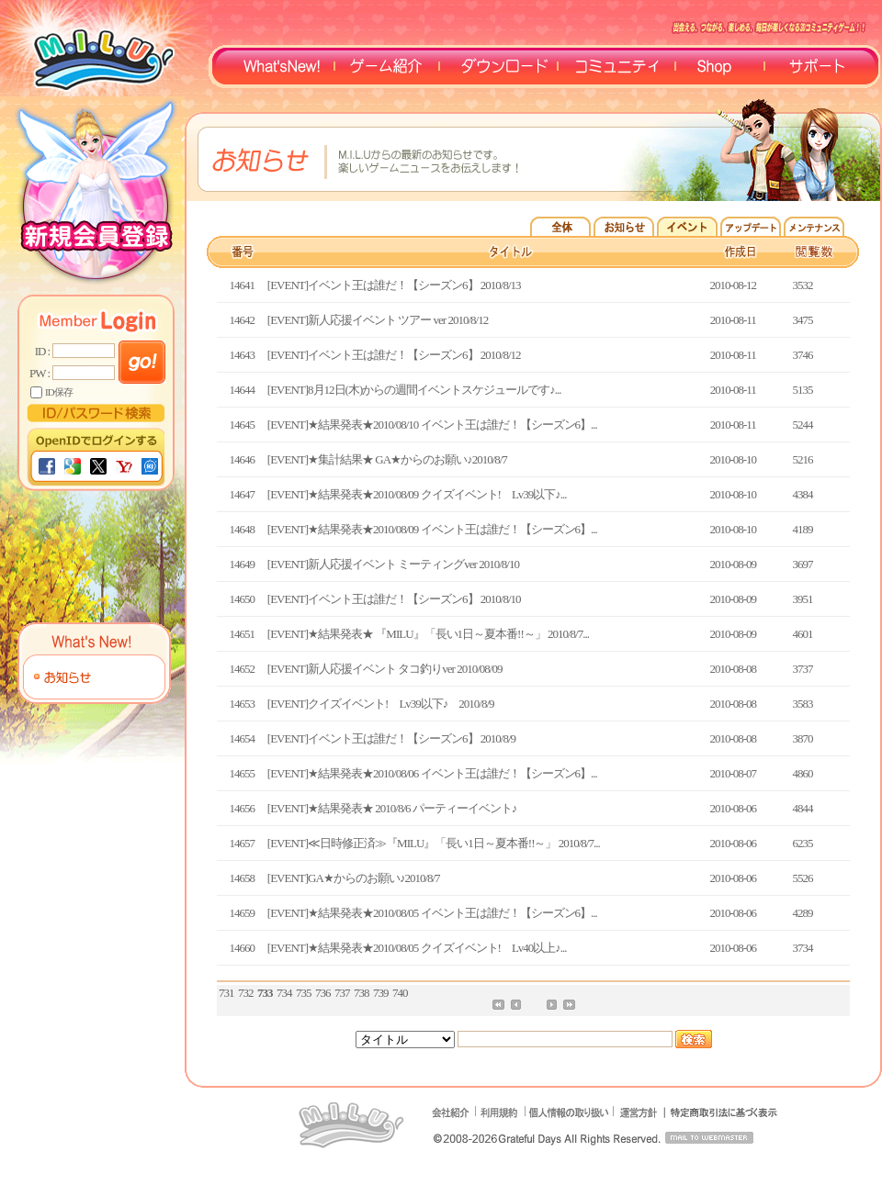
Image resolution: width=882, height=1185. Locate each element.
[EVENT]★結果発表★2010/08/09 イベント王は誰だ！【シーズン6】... (432, 529)
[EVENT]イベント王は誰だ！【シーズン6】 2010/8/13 (394, 285)
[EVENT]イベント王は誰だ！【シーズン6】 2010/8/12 (394, 355)
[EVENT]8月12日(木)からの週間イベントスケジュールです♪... (414, 390)
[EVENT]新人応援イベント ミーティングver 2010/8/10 (393, 564)
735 (303, 993)
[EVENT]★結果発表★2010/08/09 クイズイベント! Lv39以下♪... (417, 494)
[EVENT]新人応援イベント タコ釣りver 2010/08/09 (385, 669)
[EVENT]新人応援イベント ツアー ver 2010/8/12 (377, 320)
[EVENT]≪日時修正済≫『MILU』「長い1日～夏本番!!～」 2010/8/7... (433, 843)
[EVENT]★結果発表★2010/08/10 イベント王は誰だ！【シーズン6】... (432, 424)
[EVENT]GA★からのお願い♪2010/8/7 (353, 878)
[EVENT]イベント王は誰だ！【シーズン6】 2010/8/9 (391, 738)
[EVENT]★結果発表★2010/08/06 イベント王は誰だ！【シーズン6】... (432, 773)
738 (361, 993)
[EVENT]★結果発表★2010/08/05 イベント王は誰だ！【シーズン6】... (432, 913)
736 (323, 993)
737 (342, 993)
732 (246, 993)
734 (284, 993)
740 (400, 993)
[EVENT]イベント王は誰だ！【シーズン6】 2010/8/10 (394, 599)
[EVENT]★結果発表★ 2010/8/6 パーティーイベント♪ (391, 808)
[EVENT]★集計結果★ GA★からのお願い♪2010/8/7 (387, 459)
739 (381, 993)
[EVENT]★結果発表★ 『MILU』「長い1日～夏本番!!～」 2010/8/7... (428, 634)
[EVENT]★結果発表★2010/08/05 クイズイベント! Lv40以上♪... (417, 948)
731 (226, 993)
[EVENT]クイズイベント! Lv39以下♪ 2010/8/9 (380, 703)
